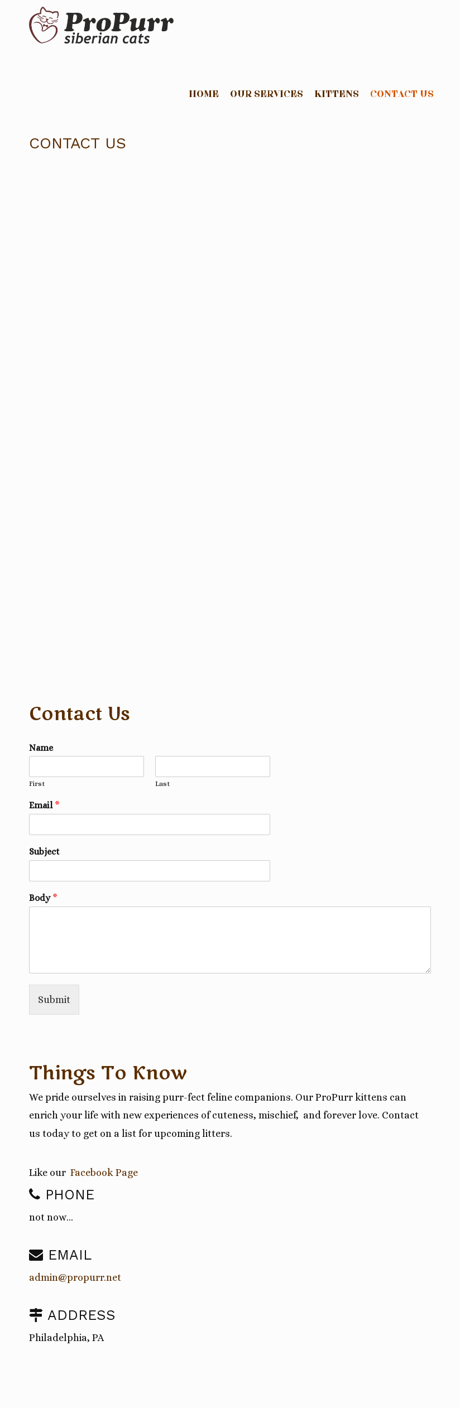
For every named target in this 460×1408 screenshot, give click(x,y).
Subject (44, 851)
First (37, 783)
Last (162, 783)
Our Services (266, 94)
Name (41, 747)
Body (43, 898)
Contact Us (402, 94)
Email (44, 805)
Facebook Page (104, 1172)
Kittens (336, 94)
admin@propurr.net (75, 1277)
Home (204, 94)
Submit (54, 999)
